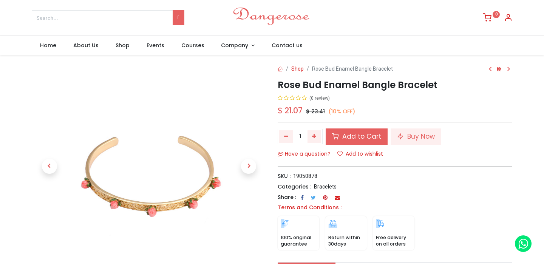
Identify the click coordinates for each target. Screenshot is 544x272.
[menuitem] (48, 46)
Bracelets (325, 187)
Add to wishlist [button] (360, 154)
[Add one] (314, 136)
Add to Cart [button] (356, 136)
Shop (297, 69)
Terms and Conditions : (310, 207)
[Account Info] (508, 18)
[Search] (178, 17)
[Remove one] (286, 136)
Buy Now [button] (416, 136)
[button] (49, 166)
